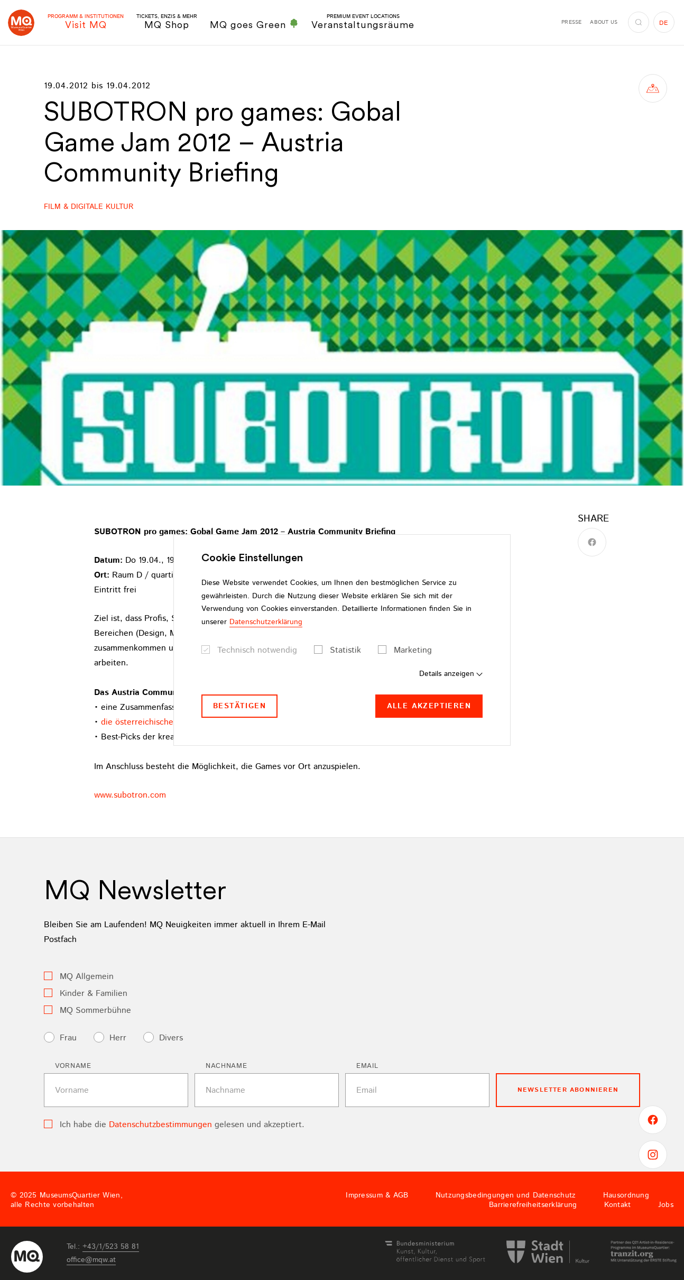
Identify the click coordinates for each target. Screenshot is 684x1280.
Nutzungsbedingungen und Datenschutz (506, 1195)
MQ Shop (166, 22)
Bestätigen (239, 706)
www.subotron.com (130, 795)
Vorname (73, 1066)
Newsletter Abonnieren (567, 1089)
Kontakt (617, 1205)
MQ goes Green (254, 24)
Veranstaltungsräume (362, 22)
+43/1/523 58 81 (110, 1246)
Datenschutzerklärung (265, 622)
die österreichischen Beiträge (157, 722)
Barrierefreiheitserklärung (533, 1205)
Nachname (226, 1066)
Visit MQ (86, 22)
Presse (571, 22)
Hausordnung (626, 1195)
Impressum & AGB (377, 1195)
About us (603, 22)
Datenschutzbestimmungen (160, 1125)
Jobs (665, 1205)
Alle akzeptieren (429, 706)
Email (367, 1066)
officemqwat (91, 1260)
